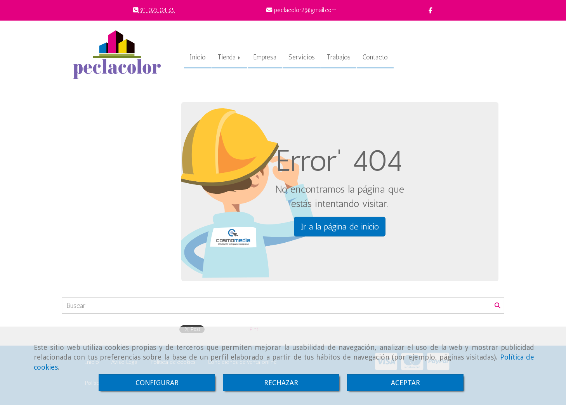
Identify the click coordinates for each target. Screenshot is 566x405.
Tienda (229, 57)
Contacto (375, 57)
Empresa (264, 57)
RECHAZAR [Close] (281, 383)
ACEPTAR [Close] (405, 383)
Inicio (198, 57)
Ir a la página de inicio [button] (339, 226)
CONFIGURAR (157, 383)
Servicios (301, 57)
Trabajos (339, 57)
